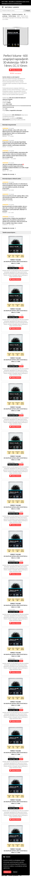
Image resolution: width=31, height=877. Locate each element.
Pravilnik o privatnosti (13, 875)
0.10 (18, 16)
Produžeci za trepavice (17, 14)
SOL (21, 875)
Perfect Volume (12, 16)
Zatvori (15, 872)
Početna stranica (6, 14)
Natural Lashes (12, 7)
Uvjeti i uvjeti (4, 875)
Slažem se (7, 872)
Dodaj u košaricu (15, 70)
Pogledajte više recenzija (9, 174)
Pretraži (27, 10)
